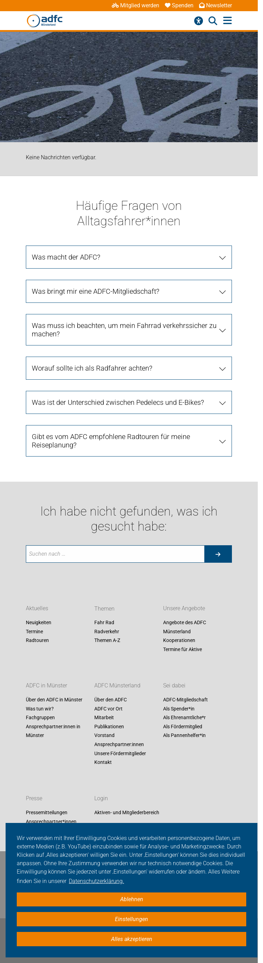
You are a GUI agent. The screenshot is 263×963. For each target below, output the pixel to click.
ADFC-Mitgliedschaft (185, 699)
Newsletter (215, 5)
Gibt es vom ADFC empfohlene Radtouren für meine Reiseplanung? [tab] (111, 440)
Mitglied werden (135, 5)
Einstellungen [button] (131, 919)
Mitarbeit (104, 718)
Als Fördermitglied (182, 726)
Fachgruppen (40, 718)
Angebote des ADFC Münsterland (184, 627)
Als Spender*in (179, 709)
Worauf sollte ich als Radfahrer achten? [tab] (92, 368)
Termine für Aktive (182, 649)
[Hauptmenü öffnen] (227, 21)
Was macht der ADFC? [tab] (66, 257)
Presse (34, 798)
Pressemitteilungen (46, 812)
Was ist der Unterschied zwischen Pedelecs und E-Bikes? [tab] (118, 402)
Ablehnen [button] (131, 899)
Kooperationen (179, 640)
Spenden (179, 5)
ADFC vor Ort (108, 709)
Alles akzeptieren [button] (131, 939)
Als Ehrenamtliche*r (184, 718)
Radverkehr (106, 631)
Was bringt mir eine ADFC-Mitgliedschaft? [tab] (95, 291)
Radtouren (37, 640)
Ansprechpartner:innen (119, 744)
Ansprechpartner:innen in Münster (53, 731)
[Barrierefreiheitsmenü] (198, 21)
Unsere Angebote (184, 608)
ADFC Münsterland (117, 685)
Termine (34, 631)
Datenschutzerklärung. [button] (96, 881)
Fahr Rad (104, 623)
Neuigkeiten (38, 623)
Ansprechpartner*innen (51, 821)
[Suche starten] (218, 554)
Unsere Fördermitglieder (120, 753)
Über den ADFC (110, 699)
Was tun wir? (40, 709)
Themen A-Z (107, 640)
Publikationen (109, 726)
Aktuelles (37, 608)
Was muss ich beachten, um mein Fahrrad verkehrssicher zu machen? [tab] (124, 329)
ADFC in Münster (46, 685)
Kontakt (103, 762)
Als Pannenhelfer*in (184, 735)
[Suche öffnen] (213, 21)
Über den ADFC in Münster (54, 699)
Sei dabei (174, 685)
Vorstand (104, 735)
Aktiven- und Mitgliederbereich (126, 812)
